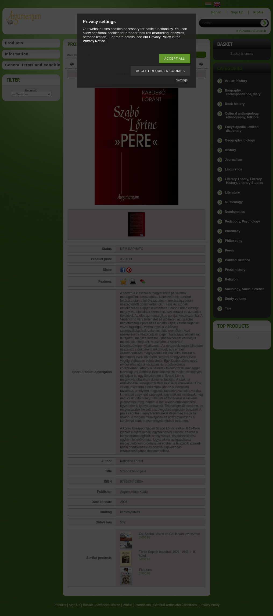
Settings (182, 80)
